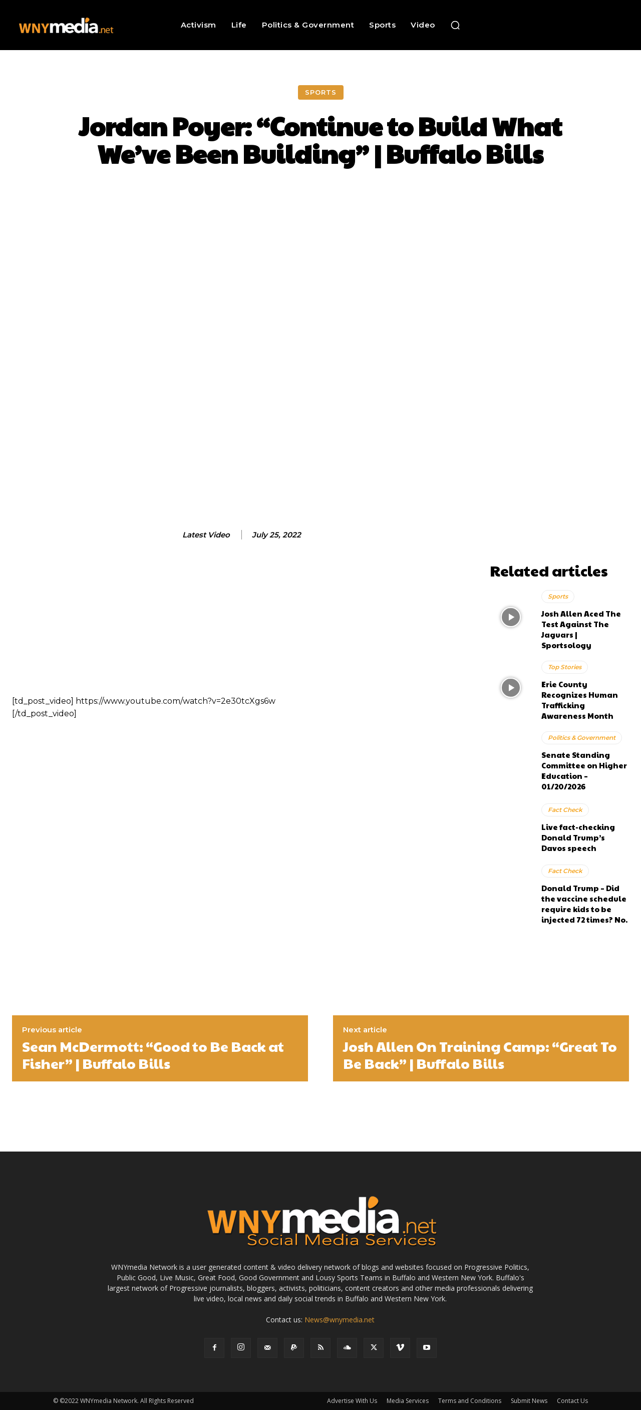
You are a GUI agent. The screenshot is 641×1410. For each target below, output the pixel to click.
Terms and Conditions (469, 1400)
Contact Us (572, 1400)
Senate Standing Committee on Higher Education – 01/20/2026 (584, 770)
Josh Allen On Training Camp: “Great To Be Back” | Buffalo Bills (480, 1054)
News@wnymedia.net (339, 1319)
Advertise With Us (352, 1400)
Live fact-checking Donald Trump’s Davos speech (578, 837)
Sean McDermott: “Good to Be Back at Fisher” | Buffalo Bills (153, 1054)
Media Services (408, 1400)
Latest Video (206, 534)
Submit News (529, 1400)
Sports (321, 92)
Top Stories (564, 667)
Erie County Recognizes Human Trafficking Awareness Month (579, 700)
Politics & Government (581, 737)
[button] (455, 25)
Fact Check (565, 809)
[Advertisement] (559, 407)
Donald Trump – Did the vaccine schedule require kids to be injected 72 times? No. (584, 904)
